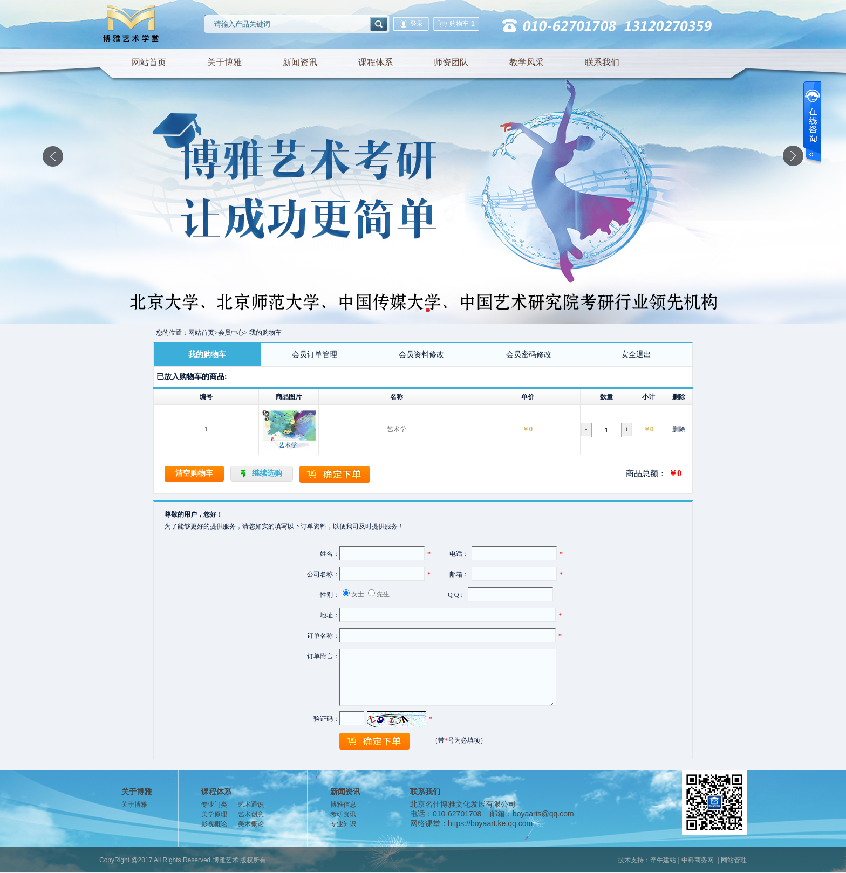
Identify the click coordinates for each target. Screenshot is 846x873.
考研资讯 (343, 814)
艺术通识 (251, 804)
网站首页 (149, 62)
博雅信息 (343, 804)
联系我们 (602, 62)
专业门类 (214, 804)
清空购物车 (194, 473)
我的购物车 (207, 354)
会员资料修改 (421, 354)
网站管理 (734, 860)
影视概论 (214, 824)
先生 (383, 594)
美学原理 (214, 814)
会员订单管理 (314, 354)
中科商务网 (697, 860)
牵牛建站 (663, 860)
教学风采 (526, 62)
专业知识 (343, 824)
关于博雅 (224, 62)
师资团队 (451, 62)
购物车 (456, 24)
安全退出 (636, 354)
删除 (678, 429)
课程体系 (375, 62)
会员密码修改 (528, 354)
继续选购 (267, 473)
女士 (357, 594)
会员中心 (231, 332)
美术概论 (251, 824)
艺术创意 (251, 814)
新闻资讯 (300, 62)
